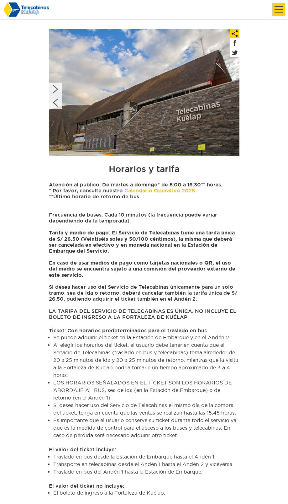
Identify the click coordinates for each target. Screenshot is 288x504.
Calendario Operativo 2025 (159, 190)
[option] (144, 92)
